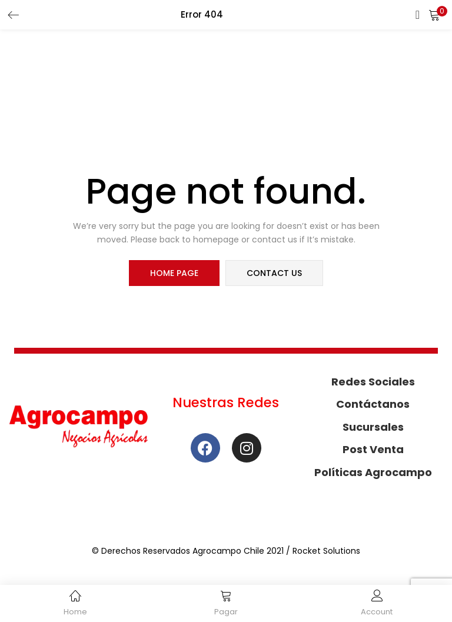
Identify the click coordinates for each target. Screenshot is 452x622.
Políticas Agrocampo (373, 472)
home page (174, 273)
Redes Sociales (373, 381)
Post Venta (373, 449)
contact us (274, 273)
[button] (434, 14)
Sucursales (373, 427)
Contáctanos (373, 404)
